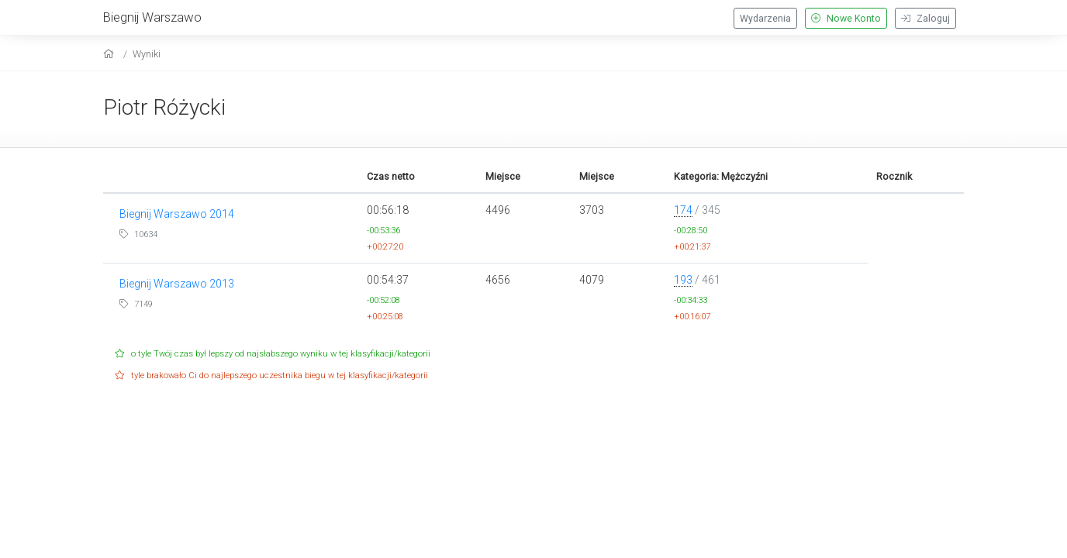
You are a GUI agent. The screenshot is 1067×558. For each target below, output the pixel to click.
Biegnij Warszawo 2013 (176, 283)
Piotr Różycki (164, 107)
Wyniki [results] (147, 54)
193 (683, 280)
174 (683, 210)
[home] (110, 54)
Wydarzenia (765, 18)
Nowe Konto (846, 18)
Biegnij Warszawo (152, 17)
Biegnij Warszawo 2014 (176, 214)
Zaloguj (925, 18)
